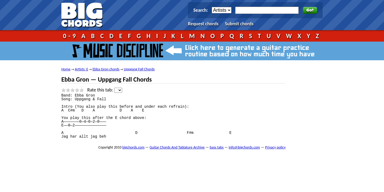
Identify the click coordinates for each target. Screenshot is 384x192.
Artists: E (81, 69)
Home (65, 69)
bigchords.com (84, 15)
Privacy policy (275, 147)
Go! (310, 10)
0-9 (70, 36)
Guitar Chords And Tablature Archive (177, 147)
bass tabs (216, 147)
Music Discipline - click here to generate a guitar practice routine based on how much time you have (192, 51)
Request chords (203, 24)
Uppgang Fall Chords (139, 69)
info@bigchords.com (244, 147)
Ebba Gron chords (106, 69)
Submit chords (239, 24)
